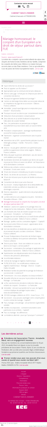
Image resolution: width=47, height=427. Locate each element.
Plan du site (3, 423)
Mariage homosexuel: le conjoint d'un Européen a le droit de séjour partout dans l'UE (24, 203)
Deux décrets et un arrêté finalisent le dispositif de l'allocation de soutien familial (22, 119)
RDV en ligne (24, 392)
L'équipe (23, 374)
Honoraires (23, 381)
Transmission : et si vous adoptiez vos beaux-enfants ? (23, 275)
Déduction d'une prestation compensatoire (19, 116)
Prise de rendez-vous (23, 383)
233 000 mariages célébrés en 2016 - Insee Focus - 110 (24, 295)
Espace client (23, 390)
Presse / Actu (23, 385)
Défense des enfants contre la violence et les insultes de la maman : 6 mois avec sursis (24, 168)
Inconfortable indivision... (12, 258)
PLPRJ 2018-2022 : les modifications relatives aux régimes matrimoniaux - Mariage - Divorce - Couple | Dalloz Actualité (23, 265)
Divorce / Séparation (23, 376)
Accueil (9, 27)
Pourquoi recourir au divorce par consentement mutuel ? (24, 113)
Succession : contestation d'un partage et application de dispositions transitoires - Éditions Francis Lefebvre (24, 249)
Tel (23, 6)
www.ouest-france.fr (15, 57)
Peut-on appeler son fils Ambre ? (15, 88)
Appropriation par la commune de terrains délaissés (22, 91)
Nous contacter (19, 6)
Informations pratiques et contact (23, 388)
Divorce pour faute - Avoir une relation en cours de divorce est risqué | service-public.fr (22, 244)
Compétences (23, 378)
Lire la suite (39, 69)
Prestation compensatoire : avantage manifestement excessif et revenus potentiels (22, 132)
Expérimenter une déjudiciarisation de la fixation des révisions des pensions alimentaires (22, 254)
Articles (23, 394)
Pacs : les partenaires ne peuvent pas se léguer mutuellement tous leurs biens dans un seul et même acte (23, 125)
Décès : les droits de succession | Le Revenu (20, 175)
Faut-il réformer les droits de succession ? (19, 86)
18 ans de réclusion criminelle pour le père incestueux (23, 172)
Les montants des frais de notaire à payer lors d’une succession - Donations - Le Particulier (22, 213)
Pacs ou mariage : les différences (15, 312)
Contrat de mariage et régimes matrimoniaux (20, 261)
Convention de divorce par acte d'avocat (18, 182)
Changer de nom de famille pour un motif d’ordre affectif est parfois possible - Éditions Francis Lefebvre (24, 217)
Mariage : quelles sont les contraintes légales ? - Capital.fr (24, 221)
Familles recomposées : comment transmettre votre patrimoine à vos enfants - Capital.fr (22, 309)
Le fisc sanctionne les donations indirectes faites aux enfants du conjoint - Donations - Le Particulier (23, 284)
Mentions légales (12, 423)
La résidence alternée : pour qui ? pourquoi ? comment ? (24, 315)
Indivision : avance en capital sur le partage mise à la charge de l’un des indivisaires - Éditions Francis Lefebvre (24, 208)
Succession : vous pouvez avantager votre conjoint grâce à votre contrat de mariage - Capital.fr (24, 299)
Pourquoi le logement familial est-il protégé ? (19, 98)
